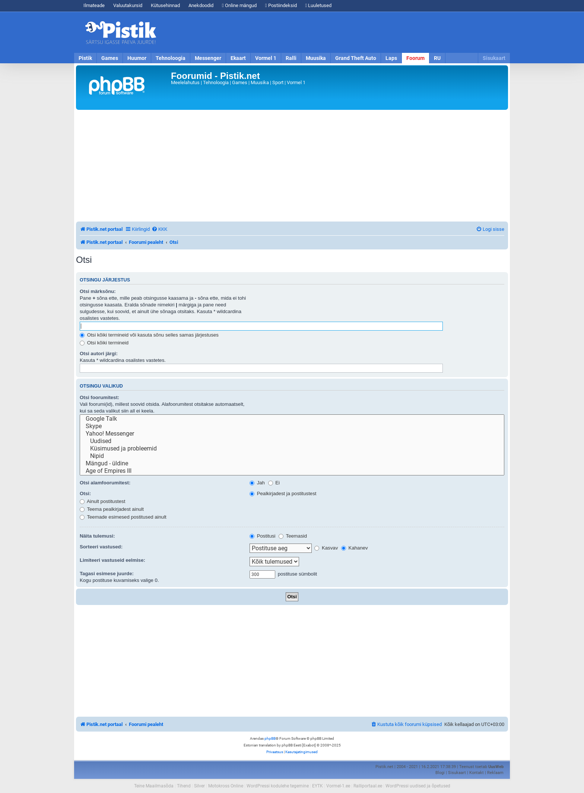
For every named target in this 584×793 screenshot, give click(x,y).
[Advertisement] (334, 32)
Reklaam (495, 772)
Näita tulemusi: (97, 536)
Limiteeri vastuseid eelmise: (112, 560)
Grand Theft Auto (355, 58)
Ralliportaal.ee (367, 786)
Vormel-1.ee (338, 786)
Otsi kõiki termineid (104, 342)
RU (437, 58)
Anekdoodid (200, 5)
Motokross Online (225, 786)
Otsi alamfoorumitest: (105, 482)
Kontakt (476, 772)
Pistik (85, 58)
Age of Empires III (292, 471)
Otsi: (85, 493)
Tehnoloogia (170, 58)
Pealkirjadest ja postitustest (283, 493)
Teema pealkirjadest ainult (112, 509)
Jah (257, 482)
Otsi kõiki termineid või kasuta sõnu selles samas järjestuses (149, 335)
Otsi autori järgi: (99, 353)
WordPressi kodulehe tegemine (278, 786)
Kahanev (354, 548)
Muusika (316, 58)
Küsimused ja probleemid (292, 448)
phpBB (270, 738)
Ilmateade (94, 5)
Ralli (291, 58)
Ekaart (238, 58)
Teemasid (293, 536)
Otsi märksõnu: (98, 291)
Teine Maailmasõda (154, 786)
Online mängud (239, 5)
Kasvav (326, 548)
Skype (292, 426)
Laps (391, 58)
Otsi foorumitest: (99, 397)
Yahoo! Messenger (292, 433)
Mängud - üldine (292, 463)
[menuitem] (159, 229)
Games (109, 58)
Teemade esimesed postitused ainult (123, 517)
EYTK (317, 786)
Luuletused (318, 5)
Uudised (292, 441)
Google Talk (292, 419)
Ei (274, 482)
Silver (199, 786)
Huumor (136, 58)
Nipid (292, 456)
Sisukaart (494, 58)
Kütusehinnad (165, 5)
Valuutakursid (127, 5)
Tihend (184, 786)
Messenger (208, 58)
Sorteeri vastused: (101, 547)
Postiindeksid (281, 5)
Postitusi (263, 536)
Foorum (415, 58)
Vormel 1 (265, 58)
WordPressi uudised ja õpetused (417, 786)
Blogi (440, 772)
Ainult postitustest (102, 501)
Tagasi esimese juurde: (107, 573)
